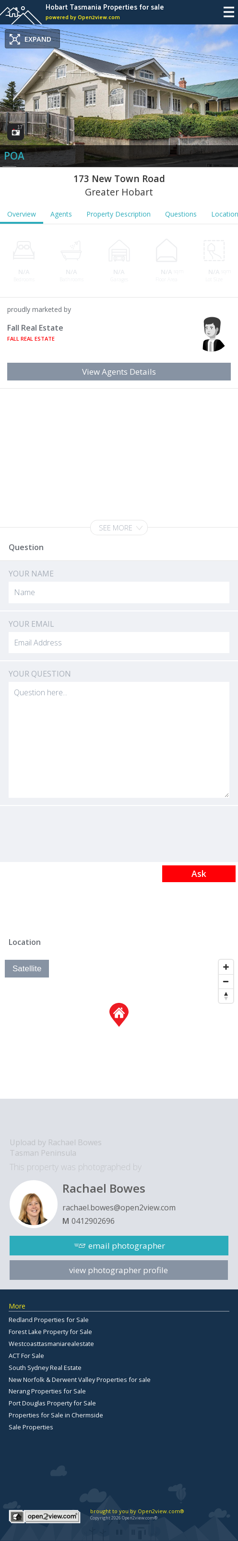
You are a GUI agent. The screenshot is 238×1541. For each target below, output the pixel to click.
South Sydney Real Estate (45, 1367)
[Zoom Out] (226, 981)
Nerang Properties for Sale (47, 1391)
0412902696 (93, 1221)
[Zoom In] (226, 967)
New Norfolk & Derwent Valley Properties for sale (80, 1379)
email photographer (126, 1245)
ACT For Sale (26, 1355)
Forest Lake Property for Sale (50, 1331)
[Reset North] (226, 996)
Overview (21, 213)
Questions (181, 213)
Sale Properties (31, 1427)
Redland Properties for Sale (49, 1319)
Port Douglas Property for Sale (52, 1403)
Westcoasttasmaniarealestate (51, 1343)
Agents (61, 213)
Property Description (118, 213)
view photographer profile (118, 1270)
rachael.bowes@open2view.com (119, 1207)
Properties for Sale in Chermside (56, 1415)
